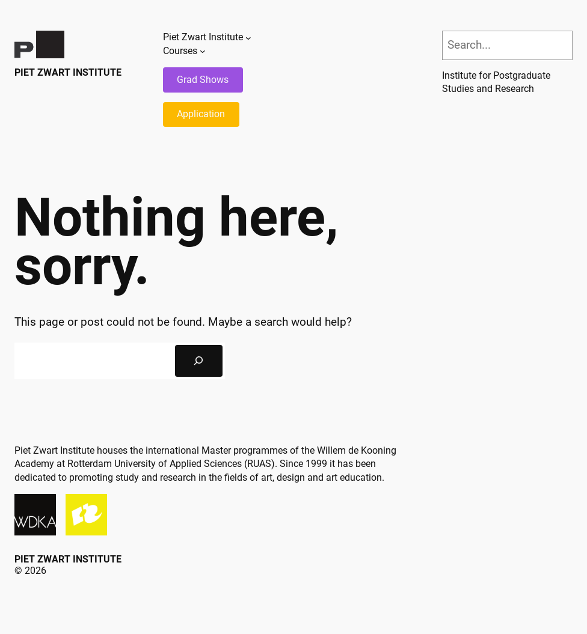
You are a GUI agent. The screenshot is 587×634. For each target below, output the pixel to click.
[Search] (199, 361)
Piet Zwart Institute (67, 72)
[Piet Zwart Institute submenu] (248, 38)
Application (201, 114)
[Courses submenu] (203, 51)
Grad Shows (203, 79)
